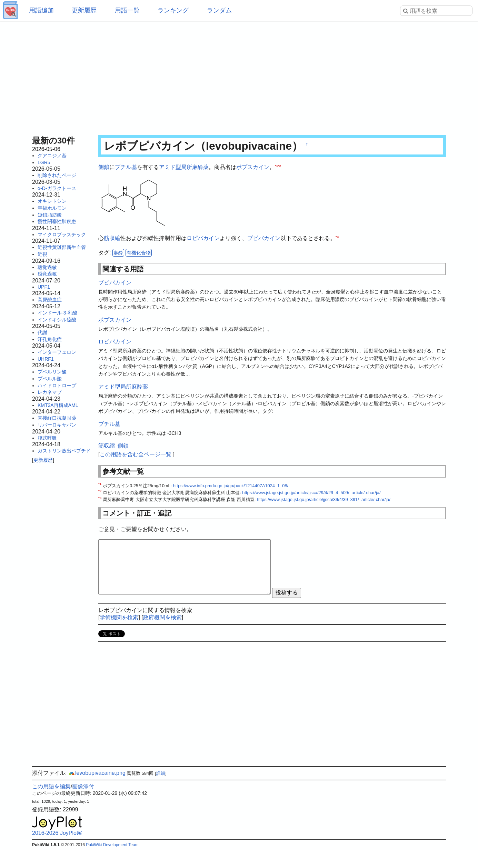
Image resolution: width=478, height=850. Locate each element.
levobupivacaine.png (97, 773)
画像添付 (83, 786)
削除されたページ (57, 175)
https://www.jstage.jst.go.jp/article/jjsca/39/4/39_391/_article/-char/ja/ (323, 499)
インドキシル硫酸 (57, 319)
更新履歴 (84, 10)
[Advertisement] (239, 76)
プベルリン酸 (52, 371)
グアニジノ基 (52, 155)
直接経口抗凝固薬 (57, 418)
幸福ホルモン (52, 208)
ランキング (173, 10)
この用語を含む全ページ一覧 (135, 454)
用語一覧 (127, 10)
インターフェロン (57, 352)
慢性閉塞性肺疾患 (57, 221)
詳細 (160, 773)
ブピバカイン (263, 238)
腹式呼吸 (47, 438)
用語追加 (41, 10)
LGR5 (44, 162)
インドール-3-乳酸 (57, 313)
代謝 (42, 332)
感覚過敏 (47, 274)
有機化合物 (139, 253)
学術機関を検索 (119, 617)
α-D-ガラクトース (57, 188)
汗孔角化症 (50, 339)
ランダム (219, 10)
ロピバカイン (203, 238)
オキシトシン (52, 201)
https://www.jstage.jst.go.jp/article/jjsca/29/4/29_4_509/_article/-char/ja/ (311, 492)
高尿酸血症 (50, 299)
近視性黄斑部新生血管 (62, 247)
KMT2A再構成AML (58, 405)
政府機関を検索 (162, 617)
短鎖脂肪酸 (50, 215)
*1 (276, 166)
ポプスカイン (252, 167)
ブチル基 (126, 167)
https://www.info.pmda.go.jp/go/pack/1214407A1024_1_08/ (230, 485)
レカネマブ (50, 392)
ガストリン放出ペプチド (64, 450)
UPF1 (44, 287)
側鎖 (103, 167)
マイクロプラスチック (62, 234)
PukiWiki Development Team (112, 844)
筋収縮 (112, 238)
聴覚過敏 (47, 267)
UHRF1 (46, 359)
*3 (337, 237)
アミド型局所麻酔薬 (184, 167)
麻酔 (118, 253)
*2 (279, 166)
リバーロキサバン (57, 425)
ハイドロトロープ (57, 385)
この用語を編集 (51, 786)
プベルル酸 (50, 378)
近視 (42, 254)
